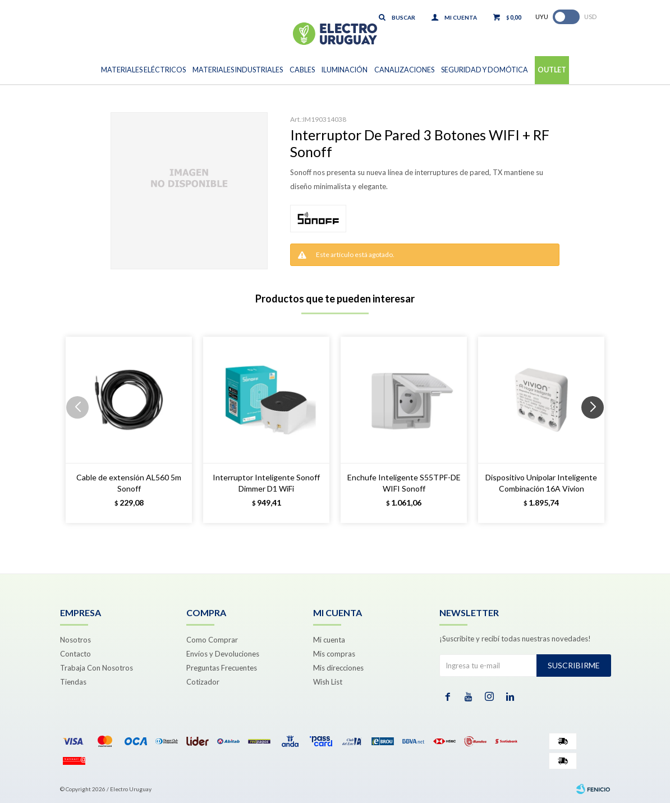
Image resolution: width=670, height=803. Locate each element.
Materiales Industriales (237, 70)
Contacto (75, 653)
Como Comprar (212, 639)
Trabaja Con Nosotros (96, 667)
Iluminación (345, 70)
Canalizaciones (404, 70)
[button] (596, 429)
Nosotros (75, 639)
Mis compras (334, 653)
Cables (302, 70)
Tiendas (73, 681)
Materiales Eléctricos (143, 70)
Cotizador (202, 681)
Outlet (552, 70)
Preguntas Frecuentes (221, 667)
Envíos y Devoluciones (222, 653)
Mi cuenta (329, 639)
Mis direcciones (338, 667)
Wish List (327, 681)
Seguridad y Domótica (484, 70)
